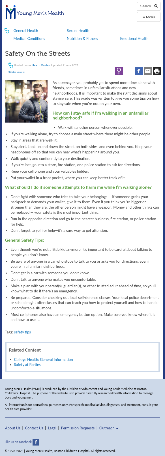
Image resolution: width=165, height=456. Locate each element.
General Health (26, 30)
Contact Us (34, 428)
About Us (12, 428)
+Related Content (16, 71)
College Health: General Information (43, 359)
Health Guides (41, 65)
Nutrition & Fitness (82, 38)
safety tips (22, 332)
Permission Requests (78, 428)
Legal (52, 428)
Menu (149, 16)
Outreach (109, 428)
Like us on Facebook (22, 442)
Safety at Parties (27, 364)
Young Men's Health (35, 13)
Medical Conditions (29, 38)
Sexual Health (78, 30)
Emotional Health (134, 38)
